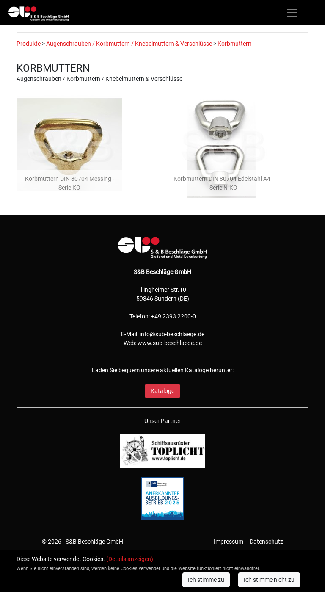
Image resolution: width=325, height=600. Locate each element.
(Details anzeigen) (129, 559)
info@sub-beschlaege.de (172, 334)
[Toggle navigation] (292, 12)
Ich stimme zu (206, 579)
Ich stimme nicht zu (269, 579)
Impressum (228, 541)
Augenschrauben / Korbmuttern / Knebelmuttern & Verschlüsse (129, 43)
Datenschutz (266, 541)
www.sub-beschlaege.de (170, 343)
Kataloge (162, 390)
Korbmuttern (234, 43)
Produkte (29, 43)
